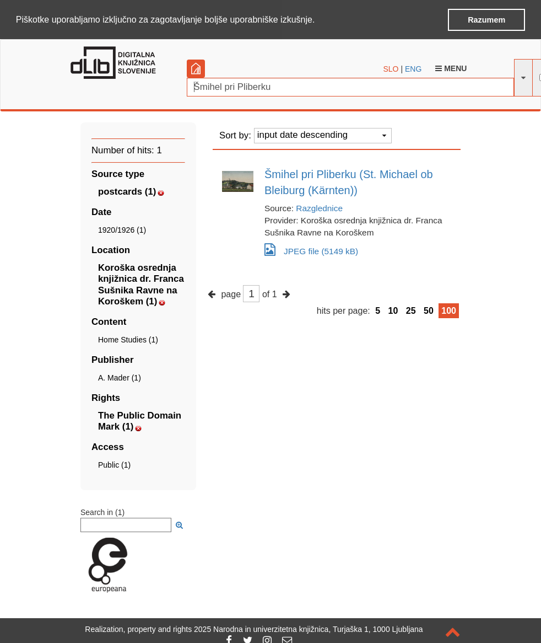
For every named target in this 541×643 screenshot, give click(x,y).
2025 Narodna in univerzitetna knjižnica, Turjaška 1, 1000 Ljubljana (308, 629)
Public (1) (114, 464)
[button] (319, 20)
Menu (451, 67)
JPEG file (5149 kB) (311, 248)
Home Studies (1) (128, 338)
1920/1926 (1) (122, 229)
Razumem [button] (486, 19)
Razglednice (319, 207)
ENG (413, 68)
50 (429, 309)
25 (411, 309)
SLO (391, 68)
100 (448, 309)
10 (393, 309)
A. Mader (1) (119, 376)
